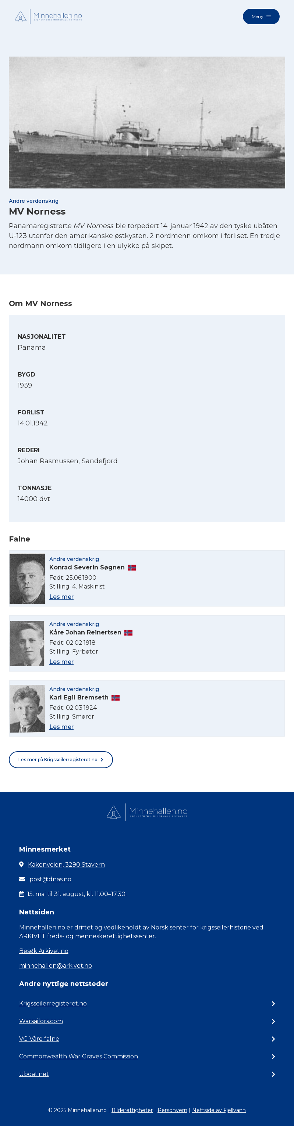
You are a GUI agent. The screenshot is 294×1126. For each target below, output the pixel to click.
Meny (261, 16)
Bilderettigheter (132, 1110)
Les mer (61, 596)
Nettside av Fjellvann (219, 1110)
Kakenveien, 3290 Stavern (66, 864)
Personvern (172, 1110)
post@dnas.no (50, 879)
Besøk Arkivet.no (43, 950)
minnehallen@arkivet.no (55, 965)
